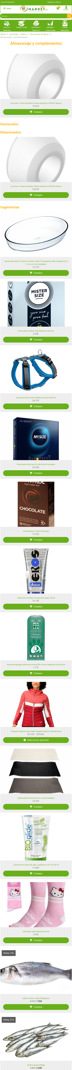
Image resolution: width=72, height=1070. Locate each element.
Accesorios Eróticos (39, 34)
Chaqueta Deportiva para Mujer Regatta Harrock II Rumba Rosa (36, 731)
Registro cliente (54, 2)
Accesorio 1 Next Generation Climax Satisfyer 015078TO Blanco (36, 103)
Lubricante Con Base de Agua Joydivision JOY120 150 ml (36, 865)
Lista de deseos (7, 2)
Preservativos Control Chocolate (36, 531)
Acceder (65, 9)
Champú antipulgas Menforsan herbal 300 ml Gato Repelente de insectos (36, 665)
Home (3, 34)
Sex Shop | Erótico (18, 34)
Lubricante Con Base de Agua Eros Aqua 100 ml (36, 598)
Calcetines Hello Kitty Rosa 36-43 (36, 931)
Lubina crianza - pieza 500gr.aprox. (36, 998)
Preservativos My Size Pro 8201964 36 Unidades (36, 464)
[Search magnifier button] (69, 16)
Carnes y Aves (21, 27)
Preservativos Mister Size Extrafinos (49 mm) (36, 331)
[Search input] (34, 15)
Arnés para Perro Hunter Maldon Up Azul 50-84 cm (36, 398)
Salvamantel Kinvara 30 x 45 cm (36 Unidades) (36, 798)
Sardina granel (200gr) (36, 1065)
